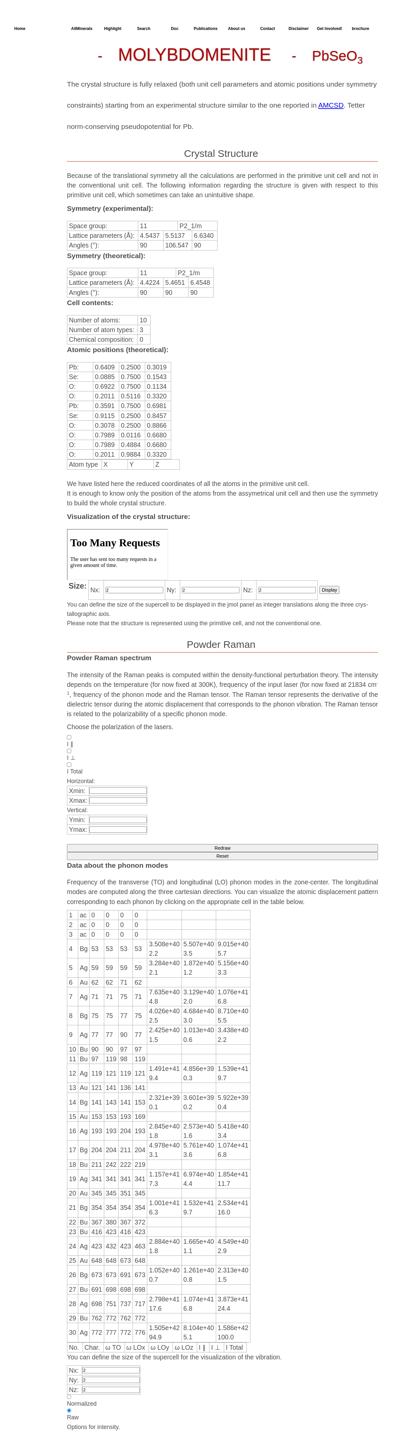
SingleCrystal (32, 101)
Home (19, 28)
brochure (360, 28)
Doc (175, 28)
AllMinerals (81, 28)
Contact (267, 28)
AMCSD (330, 105)
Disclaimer (298, 28)
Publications (205, 28)
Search (143, 28)
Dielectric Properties (28, 78)
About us (236, 28)
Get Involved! (329, 28)
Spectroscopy (33, 89)
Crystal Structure (37, 53)
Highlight (113, 28)
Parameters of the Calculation (34, 65)
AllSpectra (51, 28)
